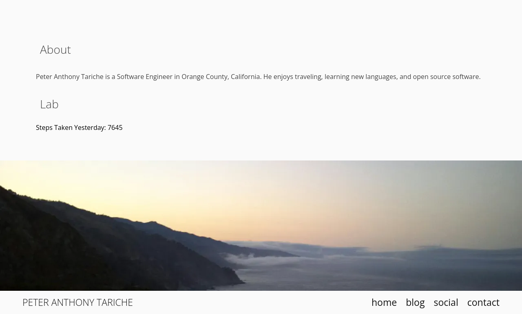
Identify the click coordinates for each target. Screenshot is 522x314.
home (384, 302)
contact (483, 302)
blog (415, 302)
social (446, 302)
